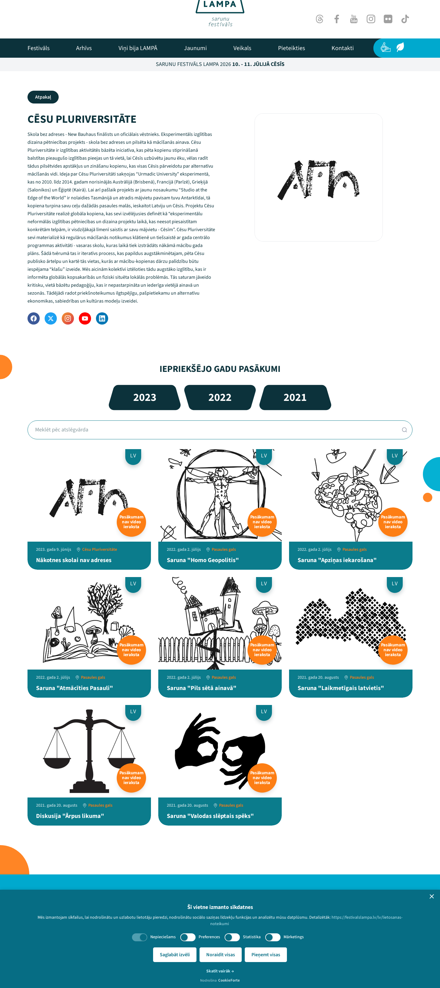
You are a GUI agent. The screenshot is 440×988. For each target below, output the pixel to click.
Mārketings (294, 937)
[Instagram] (371, 19)
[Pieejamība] (386, 47)
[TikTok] (405, 19)
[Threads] (319, 19)
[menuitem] (39, 48)
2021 (295, 397)
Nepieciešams (163, 937)
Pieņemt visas (265, 954)
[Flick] (388, 19)
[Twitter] (51, 318)
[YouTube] (85, 318)
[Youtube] (353, 19)
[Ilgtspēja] (400, 47)
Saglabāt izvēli (175, 954)
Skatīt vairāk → (220, 971)
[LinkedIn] (102, 318)
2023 (144, 397)
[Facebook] (336, 19)
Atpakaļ (43, 97)
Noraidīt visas (220, 954)
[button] (431, 896)
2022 (220, 397)
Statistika (252, 937)
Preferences (209, 937)
